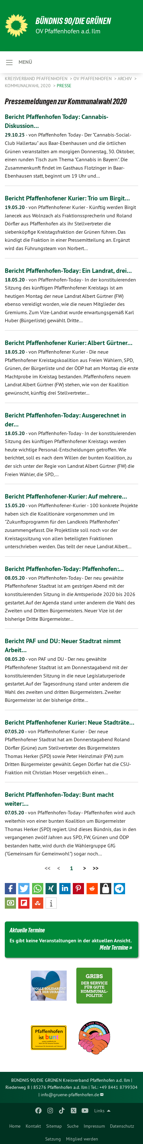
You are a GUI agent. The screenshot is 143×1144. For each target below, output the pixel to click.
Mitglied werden (82, 1139)
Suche (73, 1126)
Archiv (125, 78)
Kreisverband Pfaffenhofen (37, 78)
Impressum (94, 1126)
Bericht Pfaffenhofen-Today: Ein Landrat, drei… (68, 270)
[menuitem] (15, 1124)
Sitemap (54, 1126)
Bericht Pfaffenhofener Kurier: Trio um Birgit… (67, 198)
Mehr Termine (114, 947)
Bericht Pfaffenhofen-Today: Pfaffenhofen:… (64, 569)
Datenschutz (122, 1126)
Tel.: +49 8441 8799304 (114, 1087)
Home (15, 1126)
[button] (10, 888)
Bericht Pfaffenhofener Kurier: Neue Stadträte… (69, 722)
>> (95, 868)
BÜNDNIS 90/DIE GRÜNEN (73, 21)
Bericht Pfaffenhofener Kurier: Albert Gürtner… (68, 343)
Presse (64, 85)
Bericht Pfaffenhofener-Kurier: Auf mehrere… (66, 496)
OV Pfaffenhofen (93, 78)
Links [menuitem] (99, 1111)
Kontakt (33, 1126)
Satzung (53, 1139)
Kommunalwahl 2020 (28, 85)
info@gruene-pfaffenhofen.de (70, 1095)
